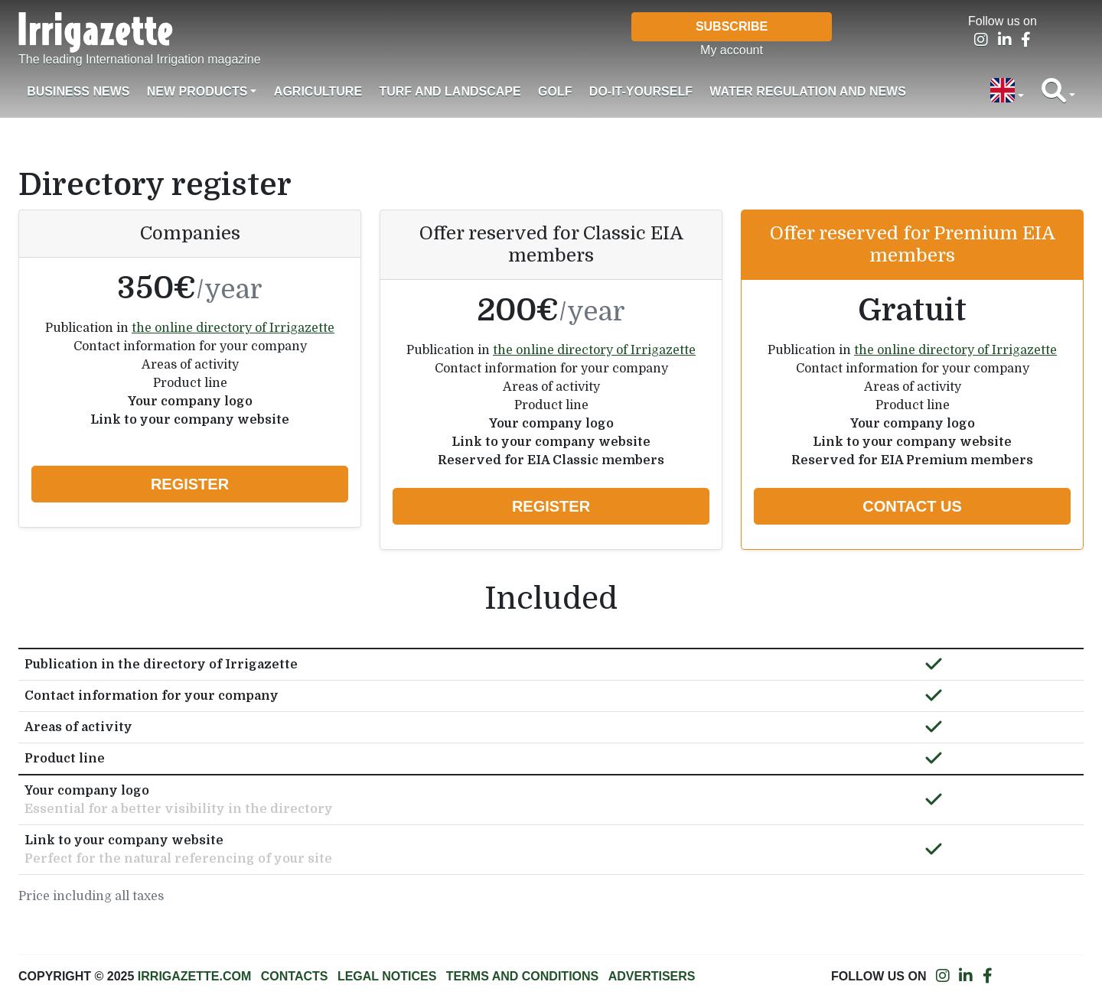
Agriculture (318, 91)
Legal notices (387, 976)
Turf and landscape (449, 91)
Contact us (912, 506)
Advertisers (652, 976)
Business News (78, 91)
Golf (555, 91)
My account (731, 50)
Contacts (294, 976)
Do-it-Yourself (641, 91)
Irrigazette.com (194, 976)
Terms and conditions (522, 976)
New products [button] (197, 91)
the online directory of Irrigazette (233, 328)
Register (190, 484)
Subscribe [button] (732, 26)
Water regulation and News (807, 91)
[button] (1007, 92)
